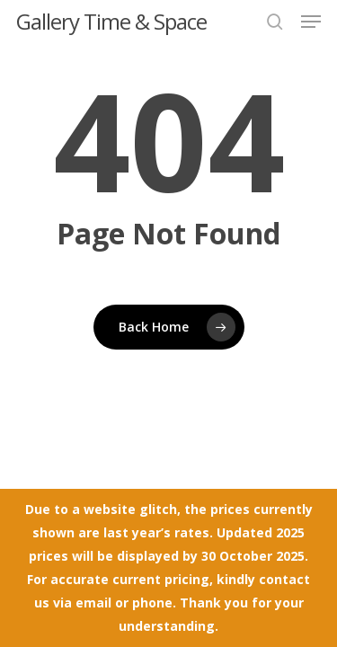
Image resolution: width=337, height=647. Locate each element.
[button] (311, 22)
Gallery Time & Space (111, 21)
